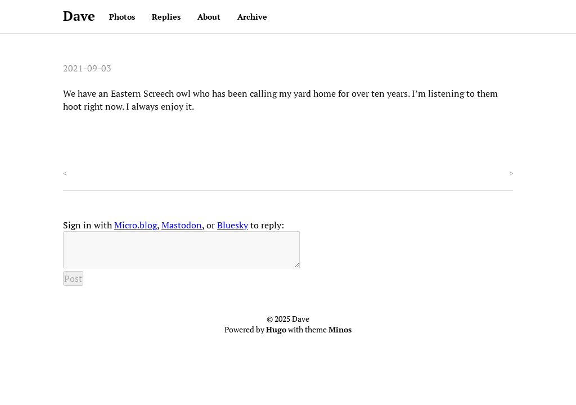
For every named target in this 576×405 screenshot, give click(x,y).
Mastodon (181, 225)
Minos (340, 336)
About (208, 16)
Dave (79, 16)
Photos (122, 16)
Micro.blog (135, 225)
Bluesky (232, 225)
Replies (166, 16)
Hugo (276, 336)
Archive (252, 16)
